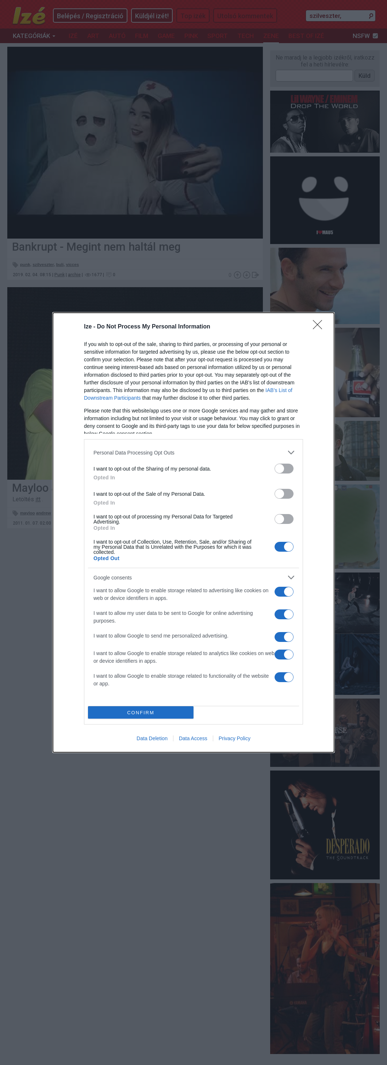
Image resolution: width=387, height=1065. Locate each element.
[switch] (284, 468)
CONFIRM (140, 712)
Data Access (193, 738)
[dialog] (193, 532)
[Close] (320, 327)
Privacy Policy (234, 738)
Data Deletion (152, 738)
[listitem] (193, 452)
